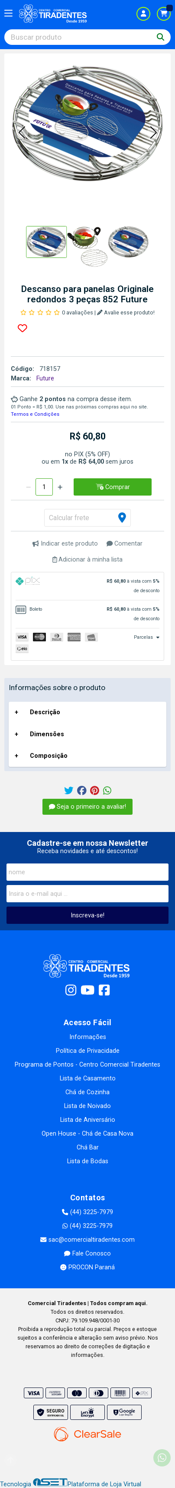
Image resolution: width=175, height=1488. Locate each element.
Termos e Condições (35, 414)
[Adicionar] (60, 487)
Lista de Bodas (87, 1161)
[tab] (87, 586)
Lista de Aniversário (87, 1120)
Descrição (45, 712)
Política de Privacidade (88, 1051)
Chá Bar (88, 1147)
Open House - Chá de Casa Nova (87, 1133)
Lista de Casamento (88, 1078)
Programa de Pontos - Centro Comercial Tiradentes (87, 1064)
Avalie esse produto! (126, 312)
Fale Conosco (87, 1253)
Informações (87, 1037)
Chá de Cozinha (87, 1092)
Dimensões (47, 734)
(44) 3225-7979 (87, 1212)
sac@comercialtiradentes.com (87, 1239)
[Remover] (28, 487)
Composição (49, 756)
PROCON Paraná (87, 1267)
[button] (21, 132)
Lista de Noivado (87, 1106)
